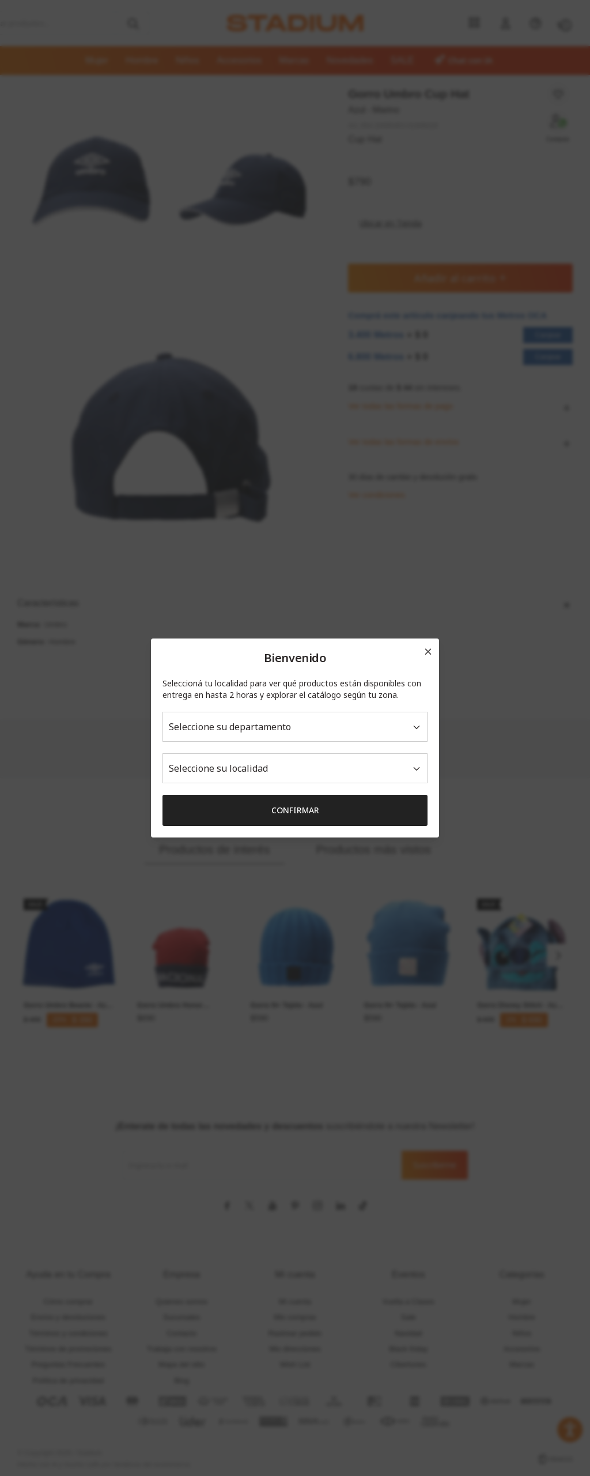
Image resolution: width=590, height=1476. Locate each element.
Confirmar (295, 810)
